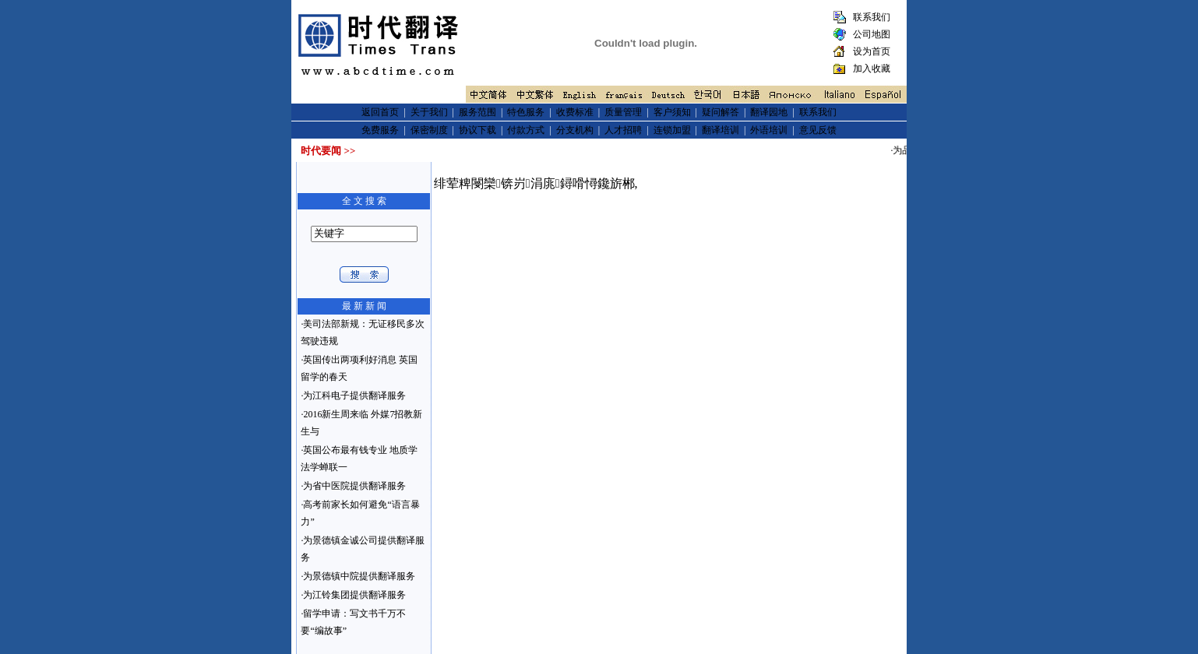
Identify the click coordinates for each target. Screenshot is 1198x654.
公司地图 (870, 34)
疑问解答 (720, 112)
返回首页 (380, 112)
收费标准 (575, 112)
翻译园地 (769, 112)
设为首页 (870, 51)
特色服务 (525, 112)
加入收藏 (870, 68)
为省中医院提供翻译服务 (354, 485)
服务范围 (477, 112)
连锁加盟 (672, 130)
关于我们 (429, 112)
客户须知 (672, 112)
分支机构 (575, 130)
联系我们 (870, 17)
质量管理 (623, 112)
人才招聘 (623, 130)
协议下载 (477, 130)
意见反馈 (818, 130)
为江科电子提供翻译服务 (354, 395)
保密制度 (429, 130)
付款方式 (525, 130)
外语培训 (769, 130)
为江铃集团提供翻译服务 (354, 594)
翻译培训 (720, 130)
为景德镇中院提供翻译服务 (359, 576)
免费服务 (380, 130)
